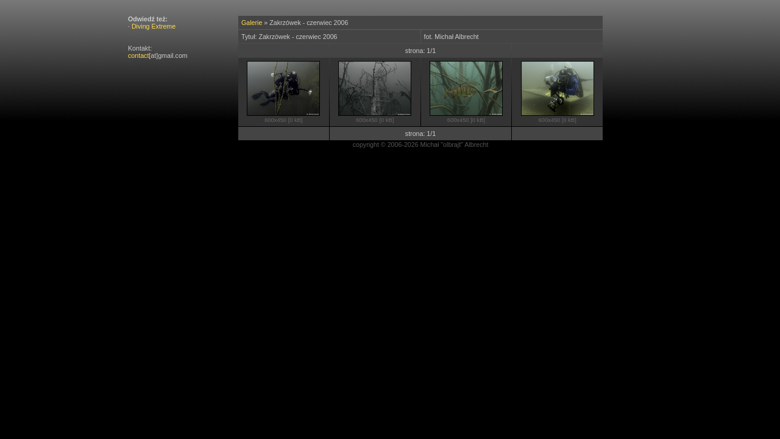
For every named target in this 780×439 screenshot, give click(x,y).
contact (138, 55)
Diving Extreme (154, 26)
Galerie (251, 22)
